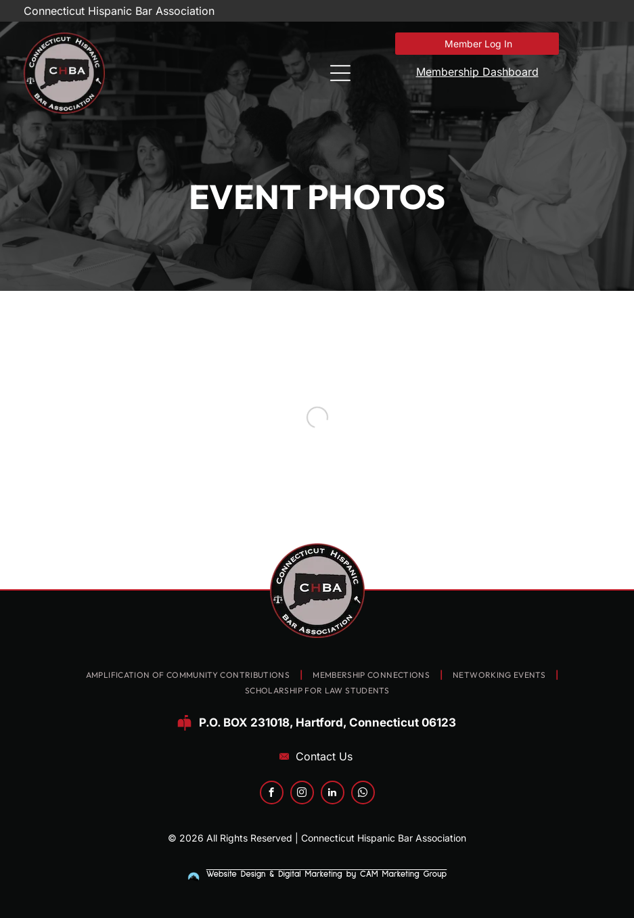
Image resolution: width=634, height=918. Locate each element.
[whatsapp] (363, 794)
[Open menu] (340, 73)
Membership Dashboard (477, 71)
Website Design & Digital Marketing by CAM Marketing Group (326, 874)
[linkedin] (332, 794)
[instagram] (302, 794)
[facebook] (272, 794)
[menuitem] (189, 675)
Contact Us (324, 756)
